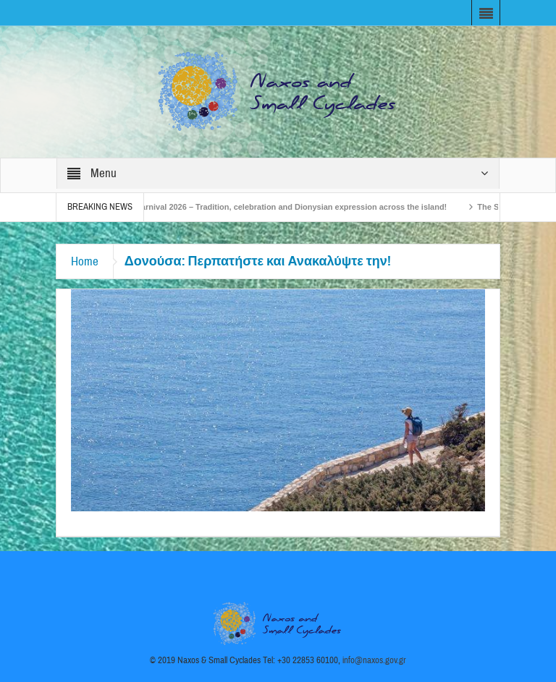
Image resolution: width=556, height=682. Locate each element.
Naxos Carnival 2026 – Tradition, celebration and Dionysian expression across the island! (282, 207)
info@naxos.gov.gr (374, 660)
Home (84, 261)
